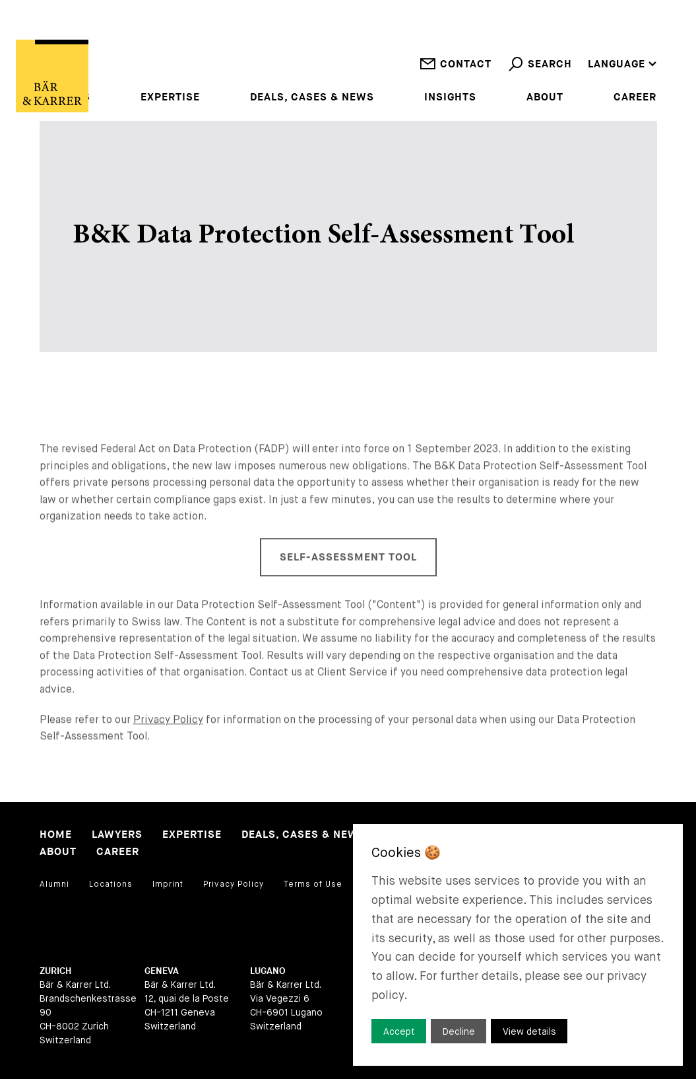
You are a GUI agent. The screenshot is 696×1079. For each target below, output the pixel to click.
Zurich (55, 971)
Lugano (268, 971)
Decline (459, 1031)
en (595, 29)
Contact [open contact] (455, 74)
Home (56, 835)
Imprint (167, 884)
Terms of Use (313, 884)
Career (635, 98)
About (544, 98)
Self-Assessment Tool (348, 579)
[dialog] (518, 945)
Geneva (161, 971)
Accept (399, 1031)
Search (539, 74)
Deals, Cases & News (312, 98)
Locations (111, 884)
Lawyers (117, 835)
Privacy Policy (168, 740)
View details (529, 1031)
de (595, 46)
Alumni (54, 884)
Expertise (170, 98)
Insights (450, 98)
